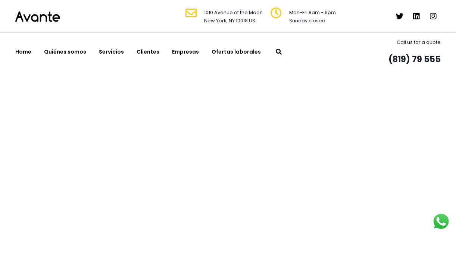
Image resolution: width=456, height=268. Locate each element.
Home (23, 51)
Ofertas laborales (236, 51)
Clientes (148, 51)
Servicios (111, 51)
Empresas (185, 51)
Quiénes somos (65, 51)
